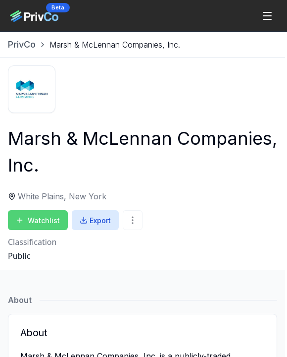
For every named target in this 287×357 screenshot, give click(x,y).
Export (95, 220)
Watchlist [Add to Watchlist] (38, 220)
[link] (114, 45)
